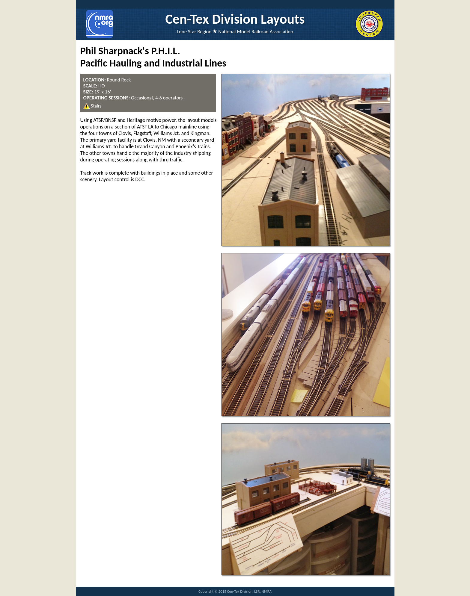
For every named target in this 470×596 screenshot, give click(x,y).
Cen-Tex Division (211, 18)
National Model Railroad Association (255, 31)
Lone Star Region (194, 31)
